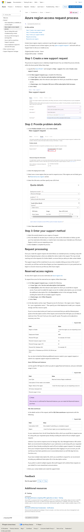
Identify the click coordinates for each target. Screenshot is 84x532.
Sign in (80, 2)
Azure (41, 12)
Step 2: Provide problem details (34, 32)
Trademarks (68, 528)
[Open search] (76, 2)
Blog (22, 528)
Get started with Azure (75, 6)
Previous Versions (14, 528)
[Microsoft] (3, 2)
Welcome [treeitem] (5, 18)
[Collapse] (20, 11)
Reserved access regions (32, 39)
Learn (26, 12)
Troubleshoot (34, 12)
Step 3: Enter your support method (35, 34)
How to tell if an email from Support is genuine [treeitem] (11, 41)
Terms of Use (60, 528)
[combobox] (11, 14)
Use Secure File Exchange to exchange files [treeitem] (12, 37)
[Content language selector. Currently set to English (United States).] (8, 524)
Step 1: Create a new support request (35, 30)
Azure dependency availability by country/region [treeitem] (13, 23)
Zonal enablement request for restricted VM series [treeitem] (12, 45)
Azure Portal (38, 69)
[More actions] (80, 12)
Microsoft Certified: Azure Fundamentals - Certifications (39, 508)
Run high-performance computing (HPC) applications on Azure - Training (44, 498)
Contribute (29, 528)
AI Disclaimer (4, 528)
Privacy (35, 528)
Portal (65, 6)
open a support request (61, 45)
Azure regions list (57, 275)
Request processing (31, 37)
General (48, 12)
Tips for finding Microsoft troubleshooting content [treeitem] (11, 32)
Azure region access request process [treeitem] (12, 28)
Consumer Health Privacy (47, 528)
